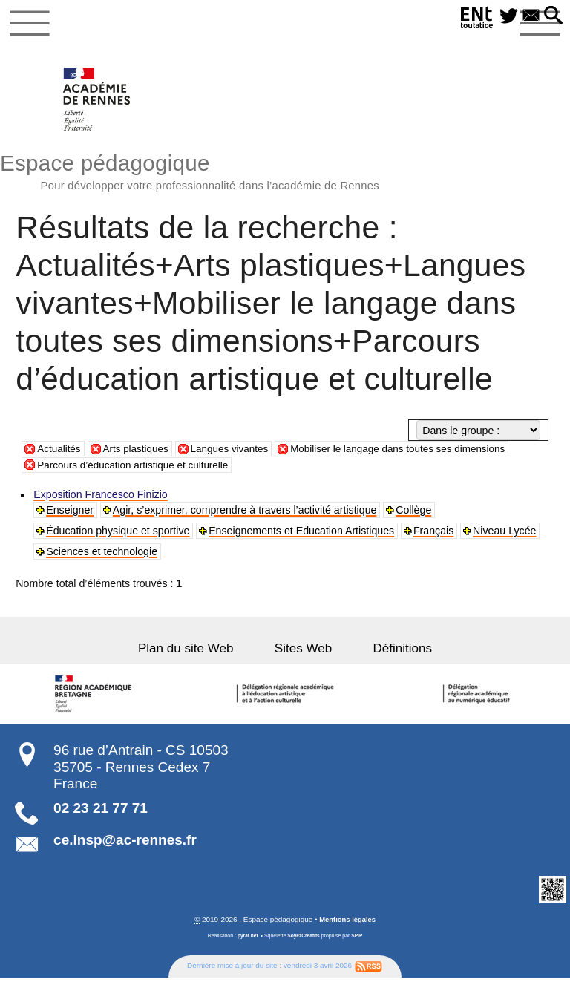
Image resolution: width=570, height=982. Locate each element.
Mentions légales (347, 924)
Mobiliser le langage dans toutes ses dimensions (414, 453)
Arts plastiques (139, 453)
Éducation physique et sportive (118, 535)
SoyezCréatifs (303, 940)
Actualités (60, 453)
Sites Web (303, 652)
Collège (415, 514)
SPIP (358, 940)
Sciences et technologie (102, 556)
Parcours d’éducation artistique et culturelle (137, 468)
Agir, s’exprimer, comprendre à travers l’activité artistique (246, 514)
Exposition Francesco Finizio (101, 499)
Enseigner (70, 514)
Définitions (390, 652)
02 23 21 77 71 (100, 812)
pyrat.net (246, 940)
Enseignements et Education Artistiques (302, 535)
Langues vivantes (237, 453)
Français (434, 535)
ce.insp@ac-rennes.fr (125, 844)
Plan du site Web (198, 652)
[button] (552, 16)
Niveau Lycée (505, 535)
